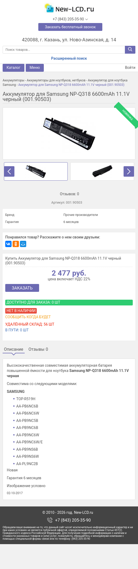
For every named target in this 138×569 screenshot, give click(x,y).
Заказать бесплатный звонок (70, 27)
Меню (35, 67)
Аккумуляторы (13, 80)
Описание (13, 349)
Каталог (13, 67)
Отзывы (38, 349)
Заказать (22, 288)
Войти (127, 67)
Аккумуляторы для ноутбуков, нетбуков (56, 80)
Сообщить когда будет (28, 317)
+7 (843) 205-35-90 (73, 545)
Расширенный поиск (69, 58)
